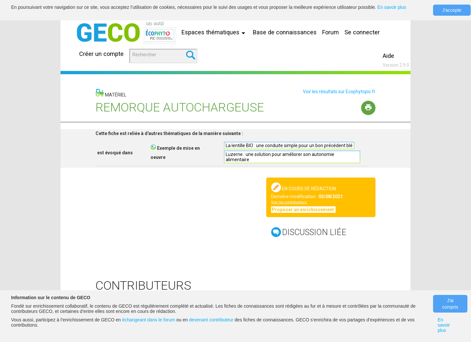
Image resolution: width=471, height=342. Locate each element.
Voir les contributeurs (289, 202)
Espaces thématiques (215, 32)
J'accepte (452, 10)
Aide (388, 55)
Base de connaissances (285, 32)
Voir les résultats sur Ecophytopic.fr (339, 91)
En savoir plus (391, 7)
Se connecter (362, 32)
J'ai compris (450, 304)
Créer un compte (101, 53)
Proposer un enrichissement (303, 209)
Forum (330, 32)
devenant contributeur (211, 319)
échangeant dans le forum (148, 319)
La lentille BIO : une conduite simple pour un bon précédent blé (289, 145)
